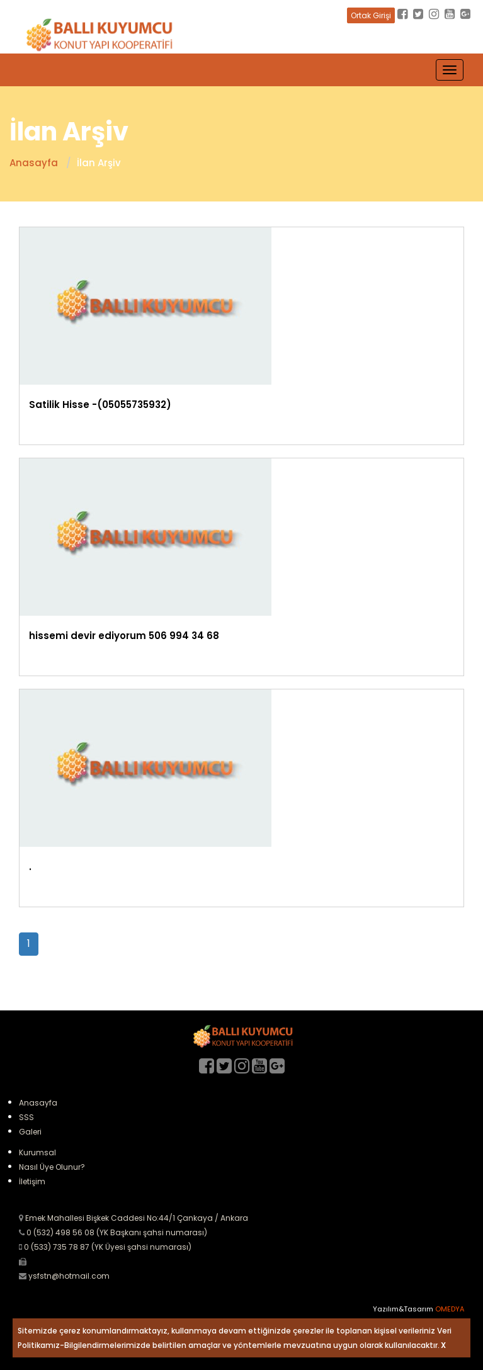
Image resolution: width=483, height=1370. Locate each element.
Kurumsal (37, 1152)
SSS (26, 1117)
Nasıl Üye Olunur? (52, 1167)
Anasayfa (38, 1102)
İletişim (32, 1181)
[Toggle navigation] (449, 70)
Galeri (30, 1131)
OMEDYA (449, 1309)
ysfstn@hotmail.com (69, 1276)
